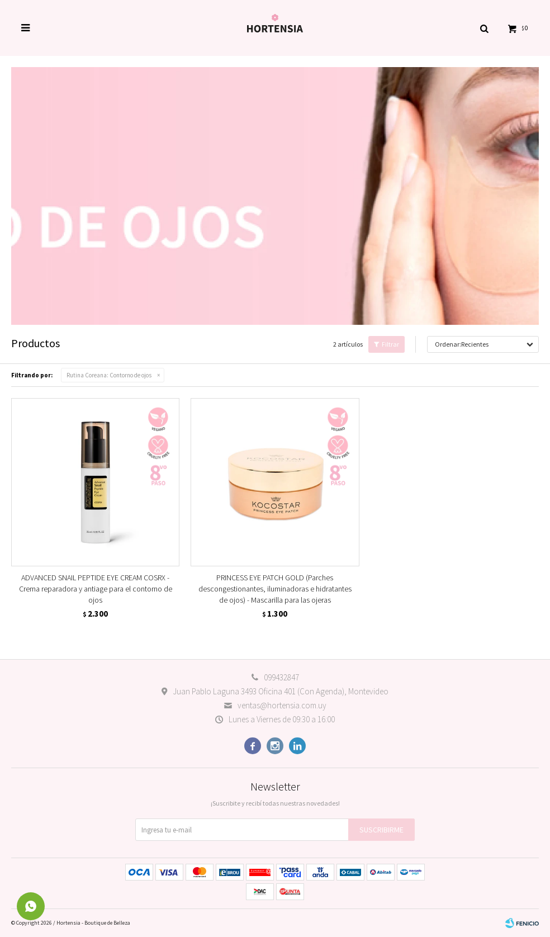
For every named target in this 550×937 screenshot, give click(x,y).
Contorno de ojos (109, 375)
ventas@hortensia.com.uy (282, 705)
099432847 (281, 677)
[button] (484, 28)
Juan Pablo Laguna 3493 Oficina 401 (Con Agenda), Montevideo (280, 691)
